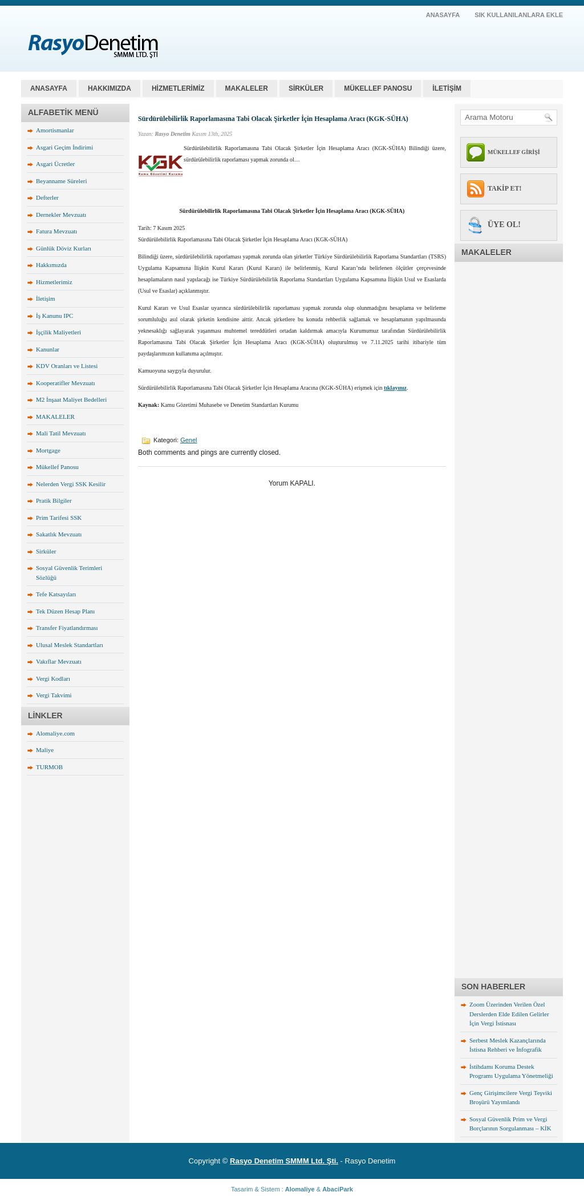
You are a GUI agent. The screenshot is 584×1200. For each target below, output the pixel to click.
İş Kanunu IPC (54, 315)
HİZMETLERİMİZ (178, 88)
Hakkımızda (51, 264)
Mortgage (48, 450)
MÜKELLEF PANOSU (378, 88)
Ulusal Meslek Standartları (69, 644)
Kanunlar (47, 349)
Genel (188, 440)
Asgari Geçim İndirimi (64, 147)
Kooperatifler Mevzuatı (65, 382)
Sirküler (46, 551)
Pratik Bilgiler (54, 500)
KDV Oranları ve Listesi (67, 365)
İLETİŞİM (446, 88)
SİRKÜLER (306, 88)
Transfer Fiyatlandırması (67, 627)
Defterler (47, 197)
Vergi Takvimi (54, 695)
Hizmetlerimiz (54, 281)
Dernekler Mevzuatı (61, 214)
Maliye (45, 749)
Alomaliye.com (55, 733)
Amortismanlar (55, 130)
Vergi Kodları (53, 678)
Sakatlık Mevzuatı (59, 534)
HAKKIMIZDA (109, 88)
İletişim (45, 298)
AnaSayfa (443, 14)
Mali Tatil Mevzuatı (61, 433)
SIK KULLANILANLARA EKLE (518, 14)
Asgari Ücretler (55, 163)
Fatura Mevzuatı (56, 231)
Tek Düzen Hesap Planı (65, 611)
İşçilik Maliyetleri (58, 332)
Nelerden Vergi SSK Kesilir (71, 483)
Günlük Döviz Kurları (63, 248)
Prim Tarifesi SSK (59, 517)
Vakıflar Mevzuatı (59, 661)
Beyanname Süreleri (61, 180)
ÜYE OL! (504, 224)
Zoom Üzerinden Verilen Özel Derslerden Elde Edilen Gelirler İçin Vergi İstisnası (509, 1014)
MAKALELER (246, 88)
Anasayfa (48, 88)
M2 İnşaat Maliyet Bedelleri (71, 399)
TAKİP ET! (504, 188)
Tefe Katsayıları (56, 594)
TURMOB (49, 766)
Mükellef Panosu (57, 466)
